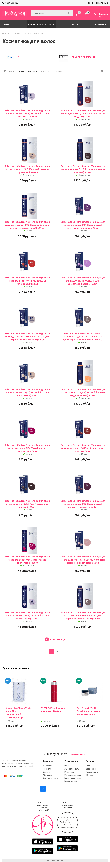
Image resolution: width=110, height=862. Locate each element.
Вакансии (47, 772)
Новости (47, 769)
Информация (71, 761)
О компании (48, 766)
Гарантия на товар (72, 778)
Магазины (47, 775)
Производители (93, 772)
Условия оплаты (71, 769)
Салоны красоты (50, 778)
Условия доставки (72, 775)
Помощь (90, 761)
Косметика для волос (41, 24)
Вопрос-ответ (92, 769)
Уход (75, 24)
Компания (48, 761)
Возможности (70, 781)
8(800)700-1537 (12, 3)
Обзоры (89, 775)
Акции (7, 24)
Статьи (89, 766)
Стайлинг (100, 24)
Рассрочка (69, 772)
